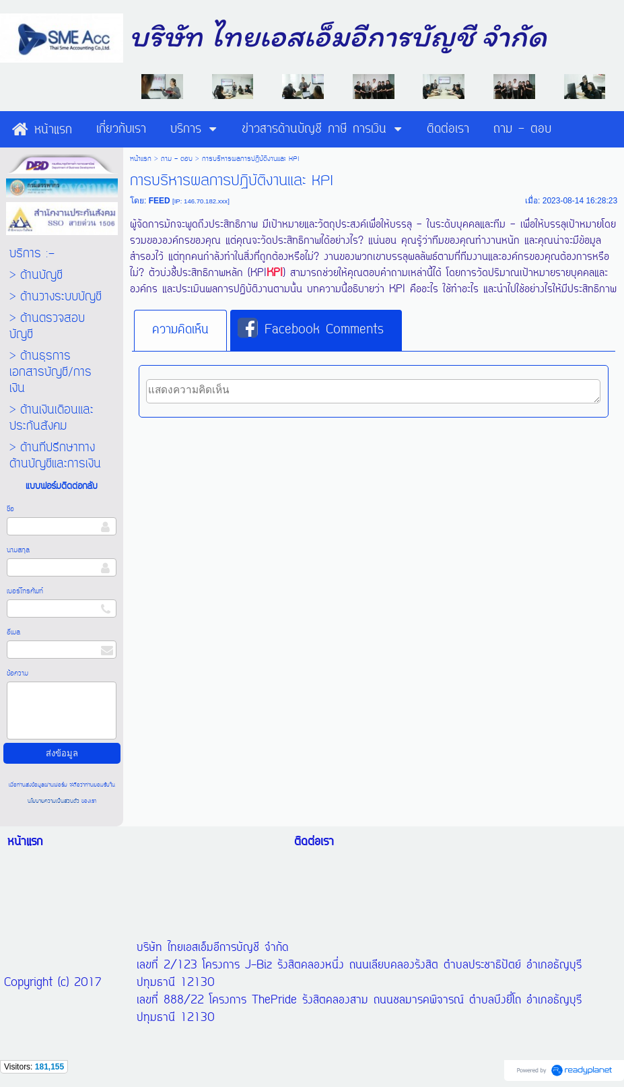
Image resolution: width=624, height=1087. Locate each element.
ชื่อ (10, 509)
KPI (275, 273)
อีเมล (13, 632)
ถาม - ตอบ (177, 159)
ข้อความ (17, 673)
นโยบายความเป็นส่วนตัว (54, 801)
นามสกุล (18, 550)
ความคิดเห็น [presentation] (180, 330)
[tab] (180, 331)
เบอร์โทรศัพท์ (25, 591)
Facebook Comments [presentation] (311, 329)
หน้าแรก (140, 159)
